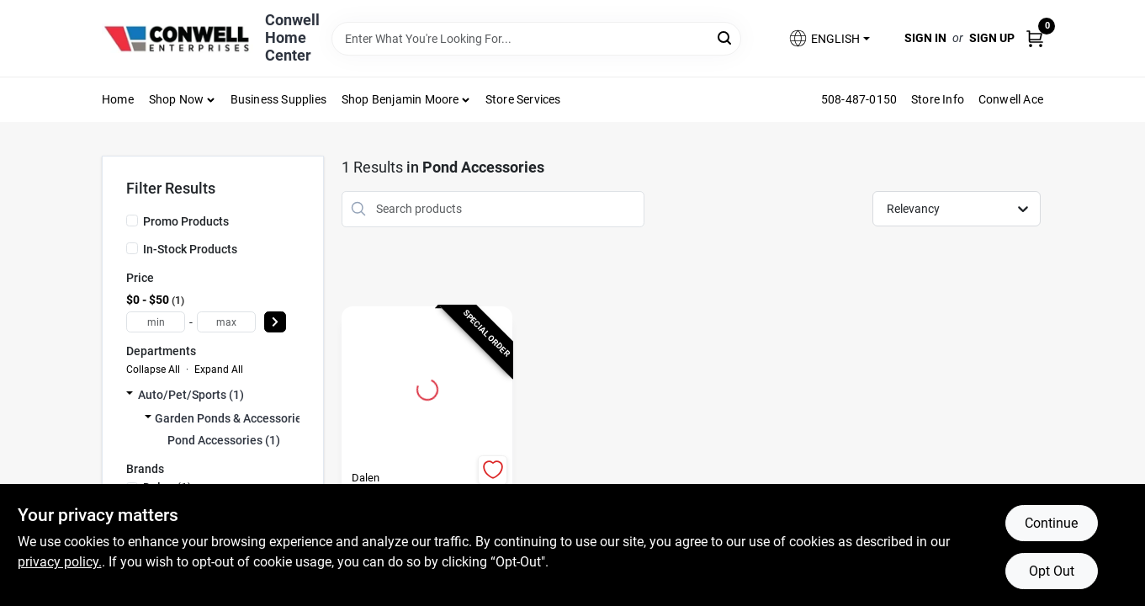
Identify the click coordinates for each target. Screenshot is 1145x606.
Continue (1051, 523)
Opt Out (1051, 571)
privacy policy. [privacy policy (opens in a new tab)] (60, 562)
